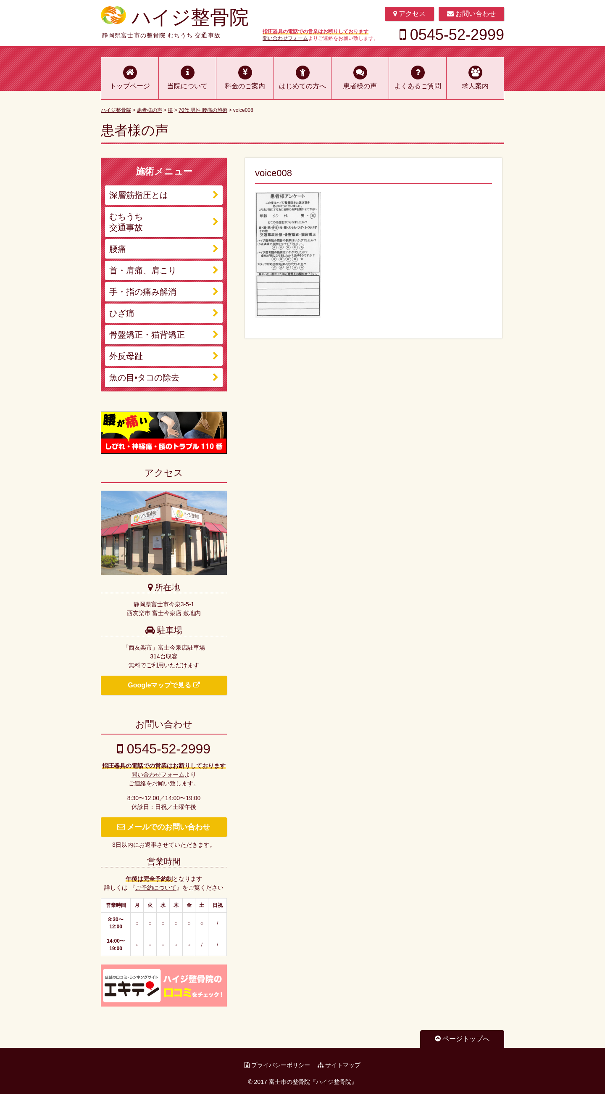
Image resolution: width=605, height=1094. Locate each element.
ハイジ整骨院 (190, 17)
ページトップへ (462, 1038)
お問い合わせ (471, 13)
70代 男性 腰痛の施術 (203, 110)
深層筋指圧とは (138, 195)
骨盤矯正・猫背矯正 (147, 334)
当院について (187, 86)
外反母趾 (126, 356)
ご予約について (155, 887)
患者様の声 (360, 86)
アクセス (409, 13)
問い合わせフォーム (285, 38)
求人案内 (475, 86)
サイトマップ (339, 1065)
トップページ (130, 86)
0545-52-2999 (452, 34)
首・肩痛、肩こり (142, 270)
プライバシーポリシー (277, 1065)
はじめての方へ (302, 86)
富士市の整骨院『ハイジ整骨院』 (313, 1081)
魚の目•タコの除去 (144, 377)
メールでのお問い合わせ (163, 827)
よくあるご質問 (417, 86)
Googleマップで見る (164, 685)
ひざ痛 (121, 313)
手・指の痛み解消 (142, 291)
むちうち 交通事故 (126, 222)
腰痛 (117, 249)
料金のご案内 (245, 86)
